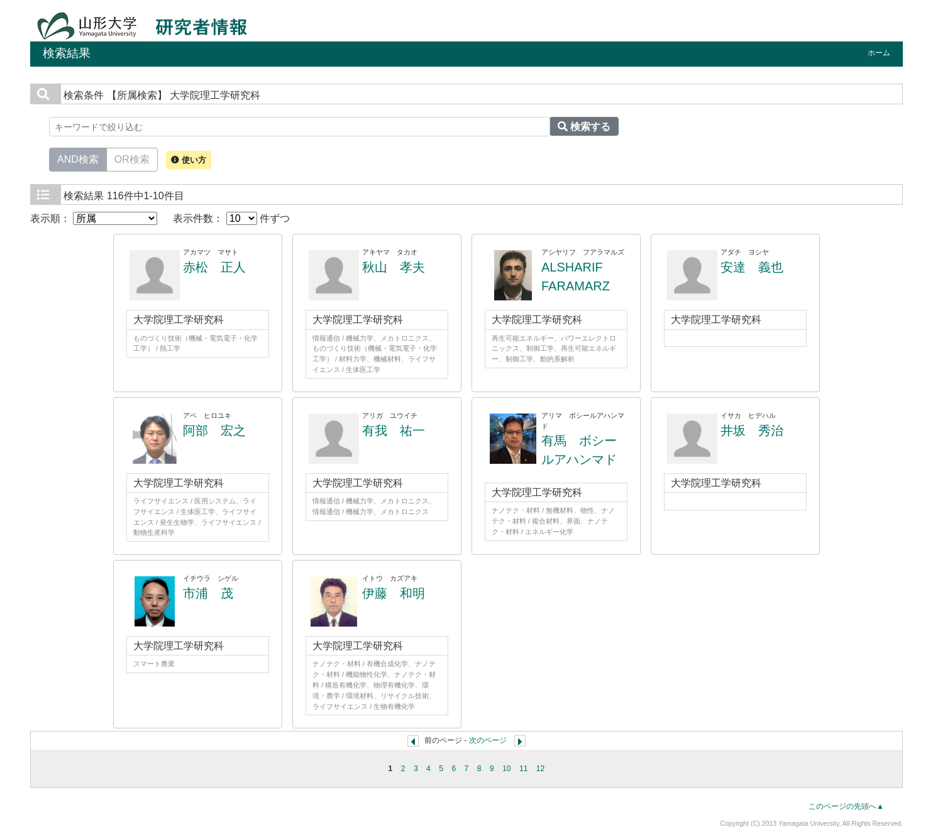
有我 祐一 (393, 430)
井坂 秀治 (751, 430)
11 (523, 768)
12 (540, 768)
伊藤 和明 (393, 593)
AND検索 (78, 158)
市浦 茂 (208, 593)
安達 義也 (751, 267)
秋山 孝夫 (393, 267)
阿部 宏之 (214, 430)
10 (506, 768)
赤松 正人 (214, 267)
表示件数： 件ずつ (231, 218)
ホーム (879, 52)
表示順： (93, 218)
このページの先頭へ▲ (846, 806)
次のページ (488, 740)
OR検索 (132, 158)
